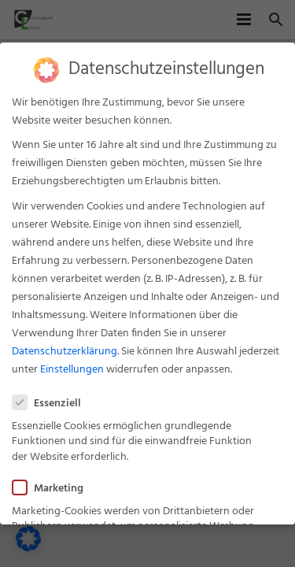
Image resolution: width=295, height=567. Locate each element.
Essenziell (51, 400)
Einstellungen (72, 367)
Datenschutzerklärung (64, 348)
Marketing (53, 485)
